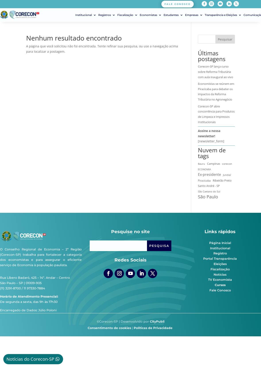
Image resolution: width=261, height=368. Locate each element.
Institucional (83, 15)
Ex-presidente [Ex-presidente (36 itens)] (209, 174)
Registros (104, 15)
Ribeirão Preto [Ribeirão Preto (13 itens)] (222, 180)
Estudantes (171, 15)
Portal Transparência (220, 259)
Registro (220, 253)
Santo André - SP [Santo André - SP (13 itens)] (209, 186)
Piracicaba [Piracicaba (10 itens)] (204, 180)
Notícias (220, 275)
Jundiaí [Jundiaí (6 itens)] (227, 174)
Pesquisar (225, 39)
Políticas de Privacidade (153, 328)
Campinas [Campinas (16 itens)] (213, 164)
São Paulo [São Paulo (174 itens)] (208, 196)
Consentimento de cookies (109, 328)
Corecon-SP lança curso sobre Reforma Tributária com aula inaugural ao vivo (215, 71)
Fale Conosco (220, 290)
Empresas (191, 15)
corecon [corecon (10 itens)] (227, 163)
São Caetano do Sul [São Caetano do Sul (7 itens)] (209, 191)
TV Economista (220, 280)
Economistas (148, 15)
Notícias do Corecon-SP (30, 359)
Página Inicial (220, 243)
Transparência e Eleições (221, 15)
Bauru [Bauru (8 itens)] (201, 163)
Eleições (220, 264)
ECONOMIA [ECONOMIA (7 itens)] (204, 169)
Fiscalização (125, 15)
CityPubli (157, 321)
